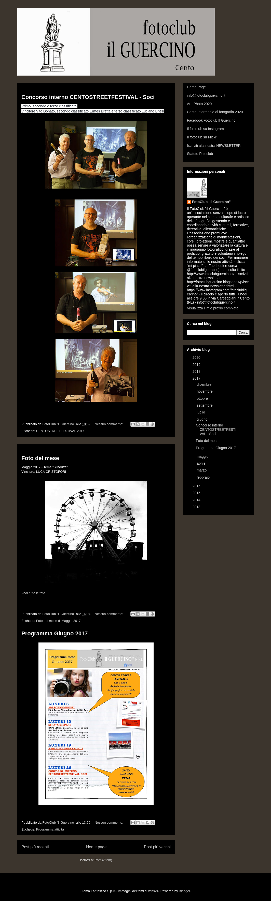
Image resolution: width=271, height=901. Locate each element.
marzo (202, 470)
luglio (201, 412)
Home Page (196, 87)
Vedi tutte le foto (33, 593)
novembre (205, 391)
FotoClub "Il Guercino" (211, 202)
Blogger (184, 891)
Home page (96, 847)
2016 (197, 486)
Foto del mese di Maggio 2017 (58, 621)
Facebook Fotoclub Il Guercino (211, 120)
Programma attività (50, 829)
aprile (201, 463)
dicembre (204, 384)
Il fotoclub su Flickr (201, 137)
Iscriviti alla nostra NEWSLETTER (214, 146)
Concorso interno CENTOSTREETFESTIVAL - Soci (88, 97)
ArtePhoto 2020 (199, 104)
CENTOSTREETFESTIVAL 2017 (60, 431)
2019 (197, 365)
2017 (197, 378)
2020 (197, 357)
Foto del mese (40, 458)
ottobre (203, 398)
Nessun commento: (109, 424)
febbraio (203, 477)
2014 (197, 500)
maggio (203, 456)
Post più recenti (35, 847)
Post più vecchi (157, 847)
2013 (197, 507)
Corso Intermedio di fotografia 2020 (215, 112)
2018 (197, 371)
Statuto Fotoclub (200, 154)
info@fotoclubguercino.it (206, 95)
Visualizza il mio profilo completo (212, 308)
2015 (197, 493)
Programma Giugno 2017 (54, 633)
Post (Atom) (103, 860)
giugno (202, 419)
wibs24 (153, 891)
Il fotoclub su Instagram (205, 129)
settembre (205, 405)
